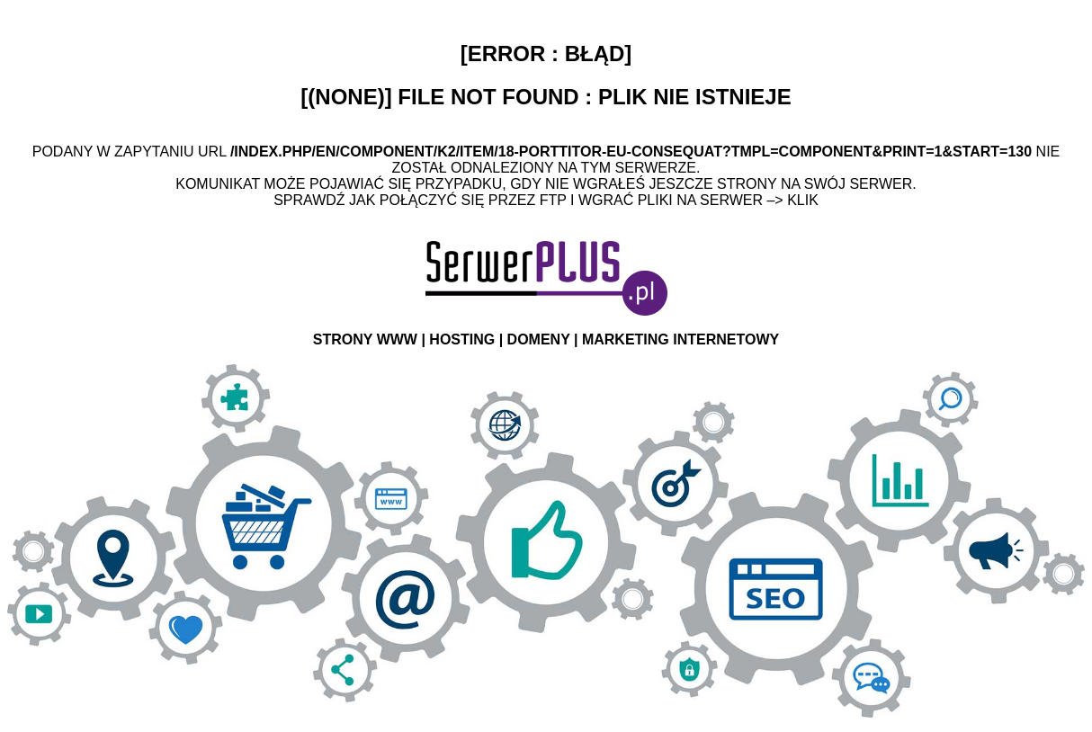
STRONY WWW (365, 339)
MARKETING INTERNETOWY (680, 339)
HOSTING (462, 339)
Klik (803, 200)
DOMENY (538, 339)
